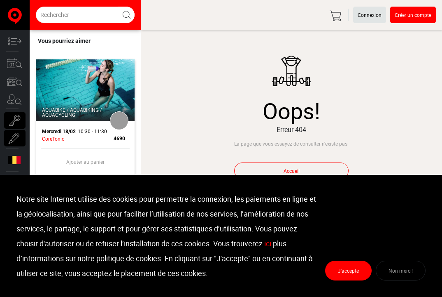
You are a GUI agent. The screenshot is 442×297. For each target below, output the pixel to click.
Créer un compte (413, 15)
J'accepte (348, 270)
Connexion (370, 15)
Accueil (292, 170)
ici (267, 243)
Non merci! (400, 270)
